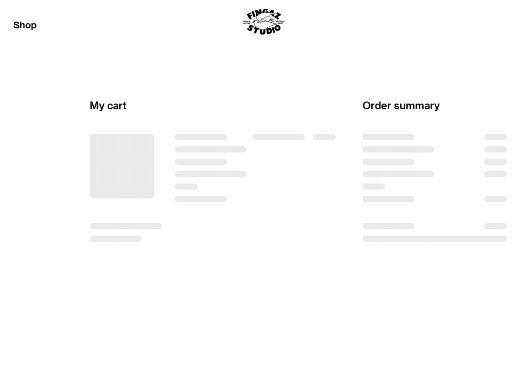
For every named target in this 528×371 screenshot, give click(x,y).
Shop (25, 25)
